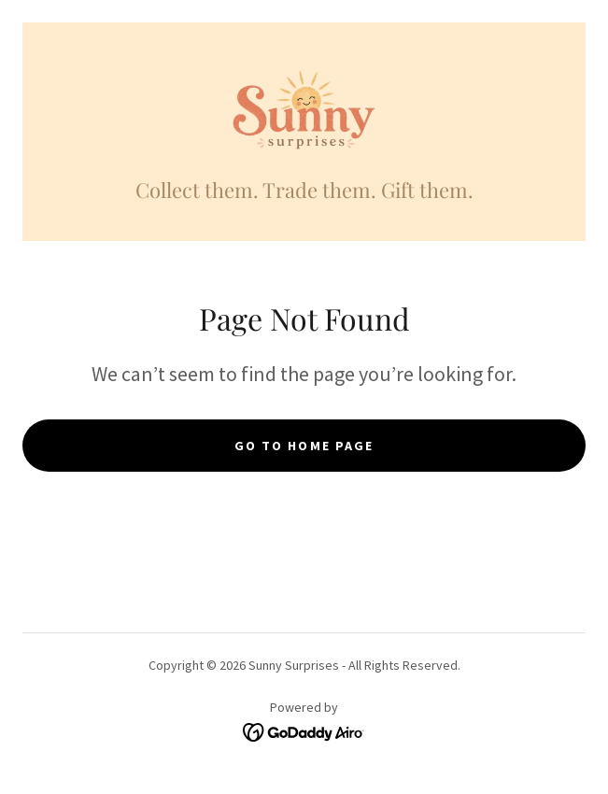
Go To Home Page (303, 445)
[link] (304, 111)
